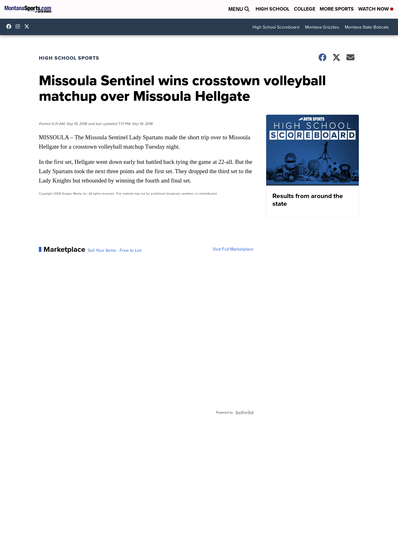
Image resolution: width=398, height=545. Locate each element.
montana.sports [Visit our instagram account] (19, 26)
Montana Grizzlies (322, 27)
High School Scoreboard (275, 27)
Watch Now (375, 8)
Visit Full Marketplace (233, 249)
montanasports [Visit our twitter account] (28, 26)
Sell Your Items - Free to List (114, 250)
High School (272, 8)
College (304, 8)
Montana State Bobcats (367, 27)
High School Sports (69, 58)
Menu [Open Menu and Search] (238, 9)
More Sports (337, 8)
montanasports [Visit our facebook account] (10, 26)
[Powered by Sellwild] (244, 412)
